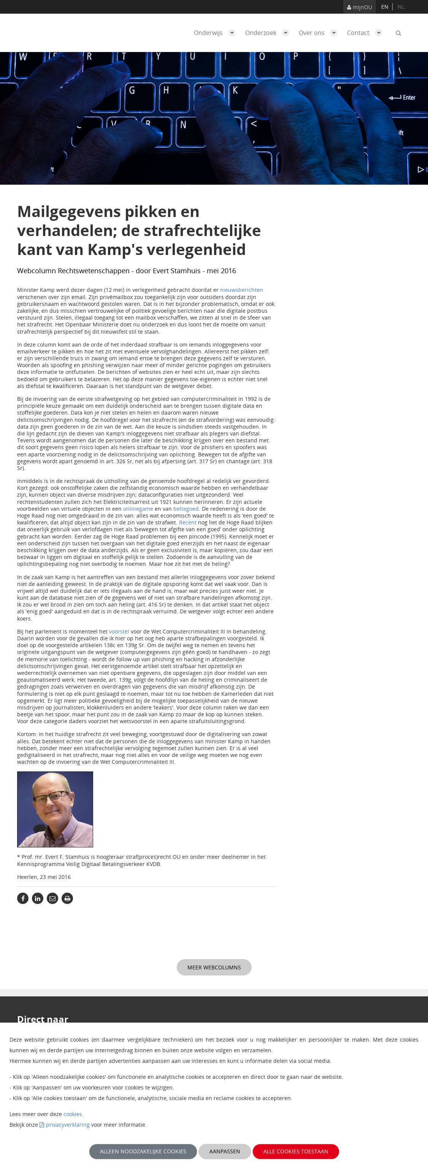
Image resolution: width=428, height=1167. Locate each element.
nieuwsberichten (241, 289)
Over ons (320, 32)
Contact (366, 32)
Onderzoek (269, 32)
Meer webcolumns (214, 967)
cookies (72, 1114)
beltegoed (186, 508)
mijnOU (359, 7)
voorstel (119, 631)
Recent (188, 522)
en (384, 6)
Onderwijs (216, 32)
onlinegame (138, 508)
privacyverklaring (68, 1124)
